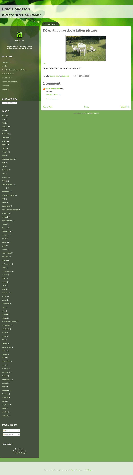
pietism (4, 354)
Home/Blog (6, 62)
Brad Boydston (16, 9)
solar (3, 387)
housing (5, 257)
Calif (3, 166)
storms (4, 390)
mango (4, 318)
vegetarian (5, 405)
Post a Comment (51, 99)
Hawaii (4, 249)
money (4, 332)
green (4, 239)
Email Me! (5, 89)
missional (5, 329)
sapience (5, 372)
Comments (8, 435)
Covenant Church (8, 195)
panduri (4, 343)
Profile (4, 66)
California (5, 170)
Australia (5, 134)
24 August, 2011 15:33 (53, 94)
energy (4, 217)
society (4, 383)
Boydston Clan (7, 78)
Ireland (4, 282)
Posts (6, 431)
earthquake (6, 206)
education (5, 213)
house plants (6, 253)
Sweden (5, 394)
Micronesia (6, 325)
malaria (4, 314)
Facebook (5, 85)
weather (5, 412)
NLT (3, 340)
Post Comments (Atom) (91, 113)
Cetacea (4, 177)
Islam (4, 285)
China (4, 181)
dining (4, 202)
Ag (3, 119)
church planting (7, 184)
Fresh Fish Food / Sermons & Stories (14, 70)
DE (3, 199)
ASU (3, 130)
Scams (4, 376)
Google (4, 235)
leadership (5, 303)
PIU (3, 358)
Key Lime (5, 293)
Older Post (125, 107)
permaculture (6, 347)
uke (3, 401)
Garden (4, 228)
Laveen (4, 300)
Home (86, 107)
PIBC (3, 350)
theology (5, 397)
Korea (4, 296)
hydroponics (6, 264)
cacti (3, 163)
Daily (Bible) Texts (8, 74)
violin (4, 408)
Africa (4, 116)
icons (4, 267)
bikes (4, 145)
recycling (5, 369)
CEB (3, 173)
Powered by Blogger (20, 453)
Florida (4, 224)
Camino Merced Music (9, 82)
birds (3, 148)
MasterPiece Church (9, 322)
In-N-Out (5, 275)
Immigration (6, 271)
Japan (4, 289)
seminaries (6, 379)
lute (3, 311)
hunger (4, 260)
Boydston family (7, 159)
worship (5, 416)
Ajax (3, 123)
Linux (4, 307)
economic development (10, 210)
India (3, 278)
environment (6, 220)
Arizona (4, 126)
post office (5, 361)
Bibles (4, 141)
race (3, 365)
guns (3, 246)
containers (5, 192)
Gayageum (5, 231)
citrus (4, 188)
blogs (4, 155)
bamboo (5, 137)
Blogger (5, 152)
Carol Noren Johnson (52, 88)
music (4, 336)
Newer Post (47, 107)
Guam (4, 242)
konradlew (74, 470)
